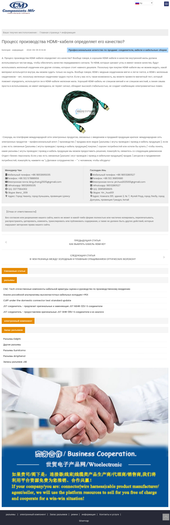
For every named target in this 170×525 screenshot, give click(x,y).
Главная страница (49, 32)
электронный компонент (33, 514)
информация (68, 32)
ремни (74, 514)
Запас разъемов (58, 514)
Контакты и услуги (109, 514)
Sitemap (84, 520)
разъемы (10, 514)
